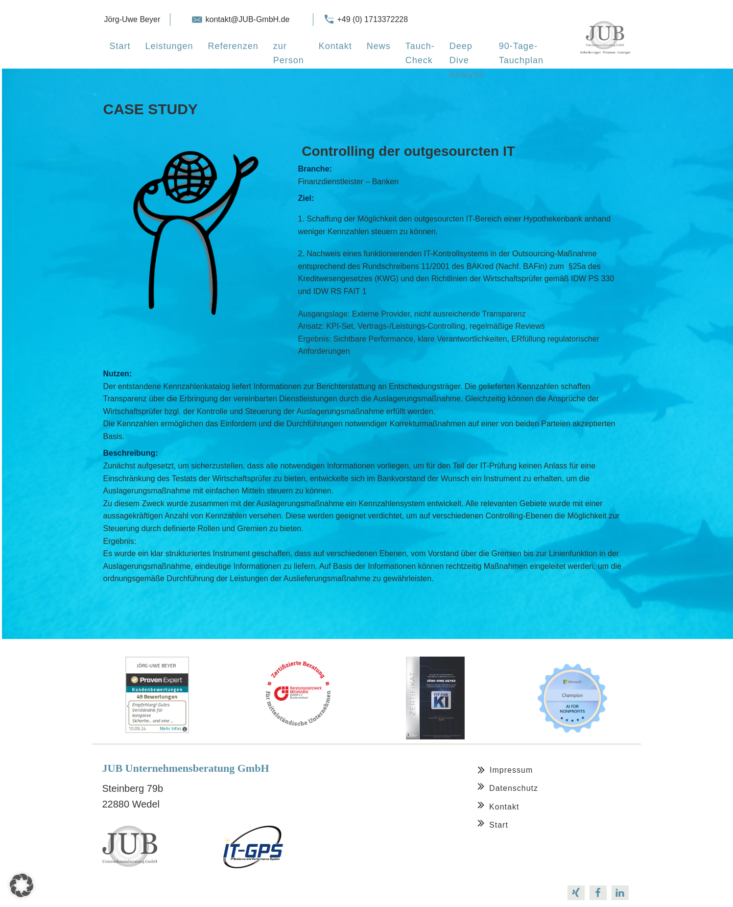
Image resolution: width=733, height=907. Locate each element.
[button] (21, 885)
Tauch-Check (420, 53)
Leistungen (169, 46)
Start (120, 46)
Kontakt (335, 46)
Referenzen (233, 46)
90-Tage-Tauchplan (521, 53)
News (379, 46)
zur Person (288, 53)
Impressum (511, 770)
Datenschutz (513, 788)
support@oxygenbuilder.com (214, 892)
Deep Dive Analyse (466, 60)
